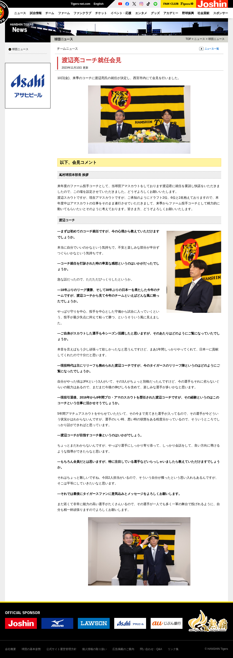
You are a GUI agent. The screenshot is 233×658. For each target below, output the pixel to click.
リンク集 (173, 649)
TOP (188, 39)
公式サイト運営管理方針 (61, 649)
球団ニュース (20, 49)
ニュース (199, 39)
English (99, 3)
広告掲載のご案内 (123, 649)
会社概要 (10, 649)
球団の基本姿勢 (31, 649)
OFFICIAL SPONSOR (22, 612)
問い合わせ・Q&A (151, 649)
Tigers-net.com (80, 3)
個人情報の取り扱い (94, 649)
